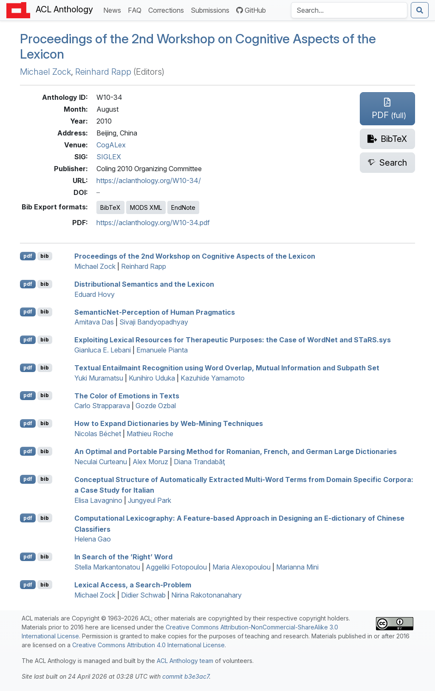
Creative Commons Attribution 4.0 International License (148, 645)
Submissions (212, 9)
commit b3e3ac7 (185, 676)
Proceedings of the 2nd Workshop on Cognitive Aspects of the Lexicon (194, 256)
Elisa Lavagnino (98, 500)
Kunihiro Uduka (152, 378)
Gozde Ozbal (156, 405)
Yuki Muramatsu (98, 378)
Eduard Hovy (94, 294)
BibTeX (110, 207)
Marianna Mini (297, 567)
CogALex (111, 145)
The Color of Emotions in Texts (126, 395)
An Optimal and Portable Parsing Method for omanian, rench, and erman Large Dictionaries (235, 451)
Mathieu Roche (150, 433)
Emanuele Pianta (162, 350)
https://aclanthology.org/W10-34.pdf (153, 222)
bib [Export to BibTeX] (44, 256)
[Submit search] (420, 10)
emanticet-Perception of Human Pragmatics (154, 311)
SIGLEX (108, 156)
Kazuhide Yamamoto (213, 378)
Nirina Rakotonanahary (206, 595)
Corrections (167, 9)
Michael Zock (45, 72)
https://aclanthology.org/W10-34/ (148, 180)
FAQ (136, 9)
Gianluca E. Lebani (102, 350)
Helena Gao (92, 539)
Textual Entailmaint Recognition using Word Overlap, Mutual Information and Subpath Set (226, 368)
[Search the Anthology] (349, 10)
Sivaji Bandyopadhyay (153, 322)
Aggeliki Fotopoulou (176, 567)
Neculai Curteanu (100, 461)
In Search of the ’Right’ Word (123, 557)
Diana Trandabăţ (199, 461)
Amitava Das (94, 322)
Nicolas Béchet (97, 433)
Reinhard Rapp (103, 72)
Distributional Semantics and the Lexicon (144, 284)
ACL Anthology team (185, 660)
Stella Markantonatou (107, 567)
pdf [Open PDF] (27, 256)
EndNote (183, 207)
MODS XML (146, 207)
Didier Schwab (143, 595)
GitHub (251, 10)
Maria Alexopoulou (241, 567)
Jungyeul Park (149, 500)
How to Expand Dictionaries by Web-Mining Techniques (168, 423)
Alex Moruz (150, 461)
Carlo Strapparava (102, 405)
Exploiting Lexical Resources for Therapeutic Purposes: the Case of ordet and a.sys (232, 340)
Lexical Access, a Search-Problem (132, 585)
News (113, 9)
